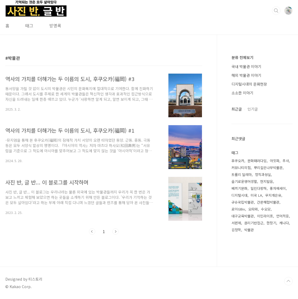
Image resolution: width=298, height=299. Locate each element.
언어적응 (282, 215)
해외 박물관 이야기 (246, 75)
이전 (92, 231)
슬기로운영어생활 (244, 181)
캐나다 (284, 222)
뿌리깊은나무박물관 (268, 167)
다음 (115, 231)
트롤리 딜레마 (241, 174)
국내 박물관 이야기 (246, 66)
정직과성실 (263, 174)
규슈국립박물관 (242, 202)
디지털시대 (239, 195)
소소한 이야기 (242, 92)
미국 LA (256, 195)
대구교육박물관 (242, 215)
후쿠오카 (237, 160)
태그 (29, 25)
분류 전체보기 (242, 57)
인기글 (252, 109)
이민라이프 (265, 215)
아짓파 (274, 160)
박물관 (249, 229)
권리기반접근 (253, 222)
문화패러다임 (257, 160)
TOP (288, 281)
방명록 (55, 25)
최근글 (236, 109)
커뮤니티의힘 (241, 167)
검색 (276, 11)
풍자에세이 (278, 188)
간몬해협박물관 (268, 202)
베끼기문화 (239, 188)
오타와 (253, 209)
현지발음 (266, 181)
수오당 (266, 209)
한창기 (271, 222)
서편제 (236, 222)
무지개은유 (273, 195)
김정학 (236, 229)
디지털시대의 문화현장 (249, 84)
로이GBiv (238, 209)
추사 (286, 160)
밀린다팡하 (259, 188)
